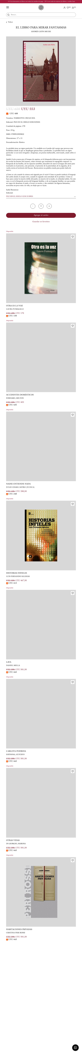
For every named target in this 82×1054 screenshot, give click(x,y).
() (74, 7)
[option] (41, 71)
